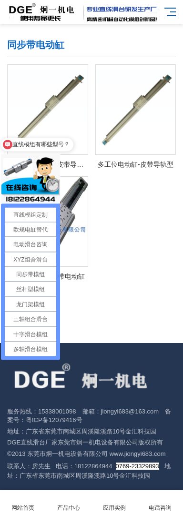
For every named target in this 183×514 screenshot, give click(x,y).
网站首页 (23, 502)
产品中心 (69, 502)
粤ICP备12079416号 (54, 419)
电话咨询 (160, 502)
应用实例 (114, 502)
